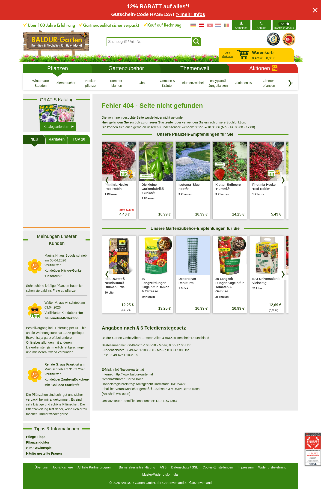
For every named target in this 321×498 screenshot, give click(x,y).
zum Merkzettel (227, 54)
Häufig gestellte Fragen (44, 453)
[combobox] (149, 41)
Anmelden (241, 28)
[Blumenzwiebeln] (192, 83)
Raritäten (57, 139)
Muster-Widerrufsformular (160, 474)
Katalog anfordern (56, 127)
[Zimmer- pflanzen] (269, 83)
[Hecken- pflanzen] (91, 83)
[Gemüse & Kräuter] (167, 83)
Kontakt (261, 28)
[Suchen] (196, 41)
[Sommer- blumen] (116, 83)
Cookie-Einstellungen (217, 467)
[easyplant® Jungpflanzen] (218, 83)
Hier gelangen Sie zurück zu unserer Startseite (137, 122)
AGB (163, 467)
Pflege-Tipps (35, 437)
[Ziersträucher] (66, 83)
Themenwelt (194, 68)
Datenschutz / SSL (184, 467)
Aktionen (263, 68)
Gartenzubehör (126, 68)
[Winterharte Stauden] (40, 83)
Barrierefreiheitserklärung (137, 467)
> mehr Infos (190, 14)
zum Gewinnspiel (39, 448)
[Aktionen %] (243, 83)
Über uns (41, 467)
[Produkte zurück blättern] (107, 180)
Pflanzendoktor (37, 442)
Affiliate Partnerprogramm (95, 467)
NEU (34, 139)
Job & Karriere (62, 467)
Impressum (246, 467)
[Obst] (142, 83)
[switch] (284, 25)
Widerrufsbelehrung (272, 467)
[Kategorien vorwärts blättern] (290, 83)
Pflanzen (57, 68)
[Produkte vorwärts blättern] (282, 180)
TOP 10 (79, 139)
